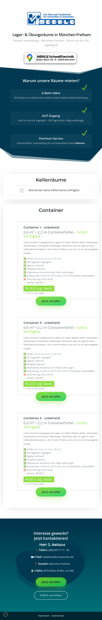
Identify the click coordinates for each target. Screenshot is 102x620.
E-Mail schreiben (51, 595)
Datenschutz (58, 615)
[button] (5, 614)
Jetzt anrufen (51, 301)
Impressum (43, 615)
